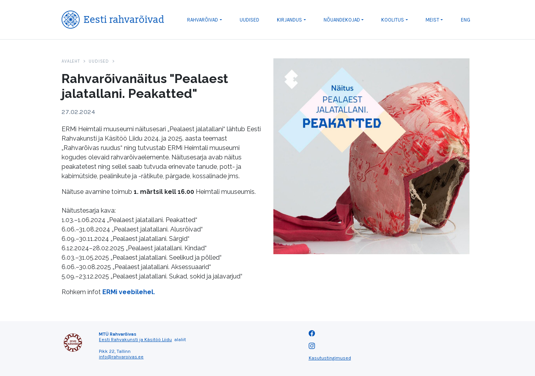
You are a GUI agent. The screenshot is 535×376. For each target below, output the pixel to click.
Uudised (249, 20)
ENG (465, 20)
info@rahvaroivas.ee (121, 357)
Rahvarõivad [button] (202, 20)
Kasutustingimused (330, 358)
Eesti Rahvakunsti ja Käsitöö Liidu (135, 339)
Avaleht (71, 61)
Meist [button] (432, 20)
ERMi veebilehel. (128, 292)
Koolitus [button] (392, 20)
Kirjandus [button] (289, 20)
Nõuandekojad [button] (342, 20)
